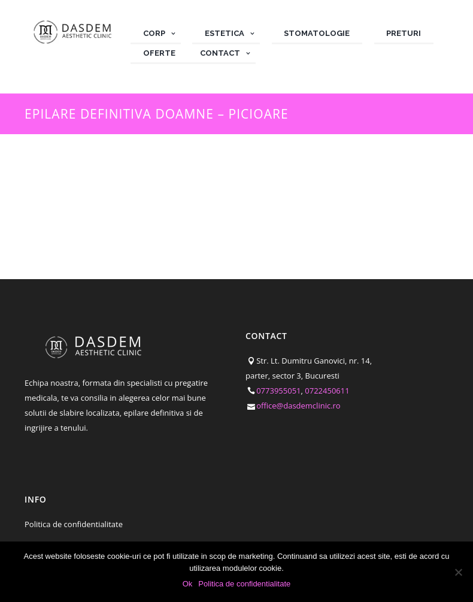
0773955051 (278, 390)
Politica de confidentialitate (74, 524)
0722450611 (327, 390)
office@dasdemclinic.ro (298, 405)
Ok (188, 583)
